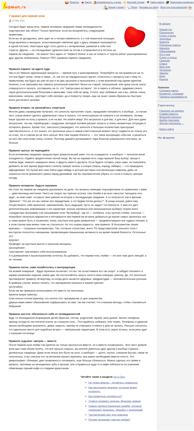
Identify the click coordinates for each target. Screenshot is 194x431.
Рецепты (74, 2)
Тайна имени (157, 2)
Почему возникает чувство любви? (109, 419)
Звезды (163, 73)
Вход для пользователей (176, 7)
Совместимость (168, 113)
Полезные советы (170, 45)
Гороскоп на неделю (171, 110)
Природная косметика (182, 2)
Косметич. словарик (171, 93)
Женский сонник (135, 2)
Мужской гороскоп (170, 117)
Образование (167, 51)
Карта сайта (166, 129)
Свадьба (164, 60)
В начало (164, 23)
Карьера (164, 48)
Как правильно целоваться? (105, 396)
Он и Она (119, 376)
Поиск (134, 7)
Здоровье (165, 38)
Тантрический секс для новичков (108, 414)
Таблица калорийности (173, 96)
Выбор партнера (169, 120)
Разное (163, 79)
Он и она (164, 54)
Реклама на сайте (149, 7)
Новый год (165, 29)
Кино (162, 76)
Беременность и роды (109, 2)
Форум (111, 7)
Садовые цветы (168, 90)
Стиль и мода (167, 35)
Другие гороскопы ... (171, 123)
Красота (164, 41)
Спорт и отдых (168, 57)
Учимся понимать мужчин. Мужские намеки (114, 401)
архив (120, 7)
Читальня (165, 69)
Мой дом (164, 66)
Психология (166, 32)
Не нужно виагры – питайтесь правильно (113, 382)
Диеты (88, 2)
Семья (163, 63)
